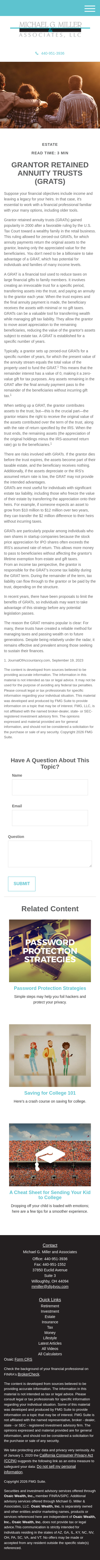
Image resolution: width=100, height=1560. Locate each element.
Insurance (50, 1322)
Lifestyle (50, 1338)
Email (17, 806)
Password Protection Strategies (50, 988)
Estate (50, 1317)
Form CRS (23, 1359)
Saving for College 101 (50, 1093)
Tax (50, 1327)
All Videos (50, 1349)
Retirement (50, 1306)
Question (16, 837)
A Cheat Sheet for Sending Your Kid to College (50, 1195)
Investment (50, 1311)
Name (17, 775)
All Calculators (50, 1354)
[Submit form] (21, 884)
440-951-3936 (49, 53)
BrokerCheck (28, 1374)
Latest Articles (50, 1343)
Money (49, 1333)
